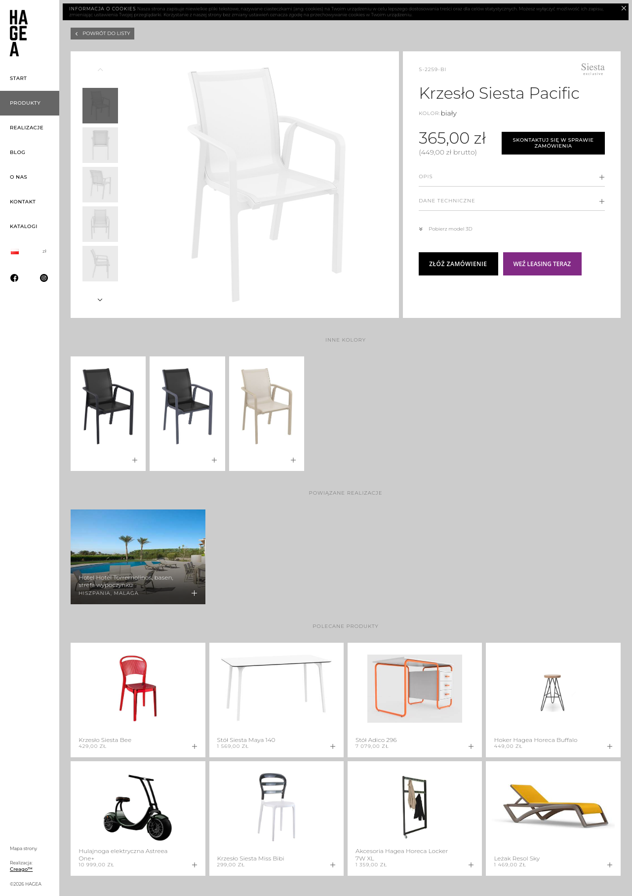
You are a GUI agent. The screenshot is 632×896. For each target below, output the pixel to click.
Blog (18, 152)
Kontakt (23, 201)
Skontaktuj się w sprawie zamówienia (553, 143)
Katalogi (24, 226)
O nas (18, 177)
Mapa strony (23, 848)
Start (18, 78)
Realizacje (26, 127)
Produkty (25, 103)
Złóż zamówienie (458, 264)
